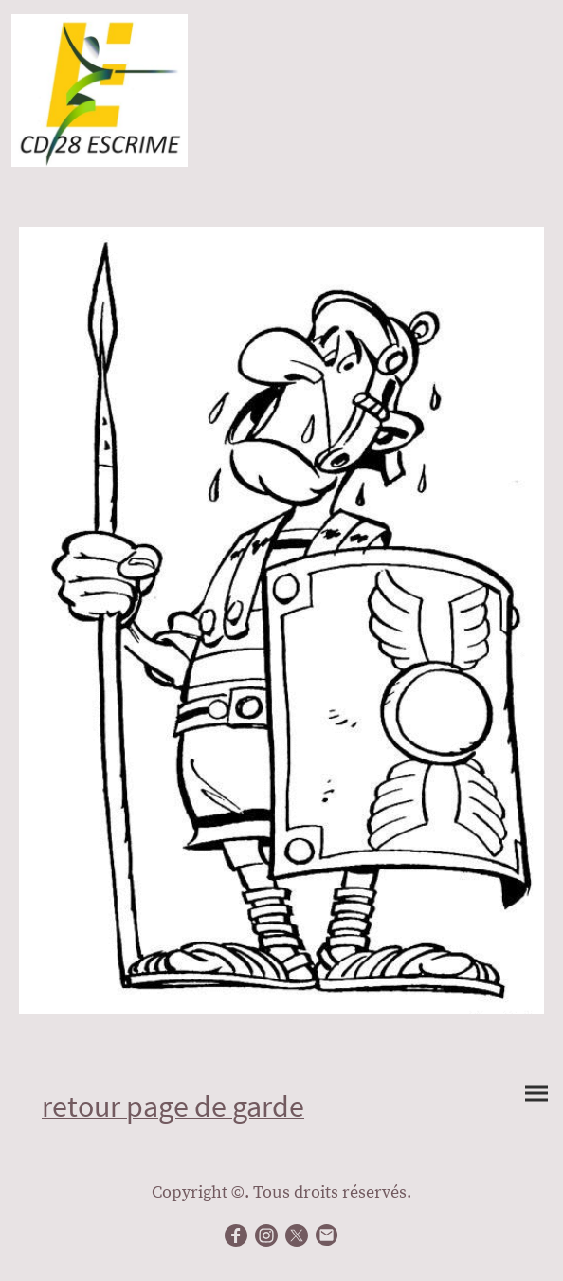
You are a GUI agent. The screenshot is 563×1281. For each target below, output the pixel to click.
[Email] (327, 1235)
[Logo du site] (99, 90)
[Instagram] (266, 1235)
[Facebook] (236, 1235)
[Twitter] (296, 1235)
